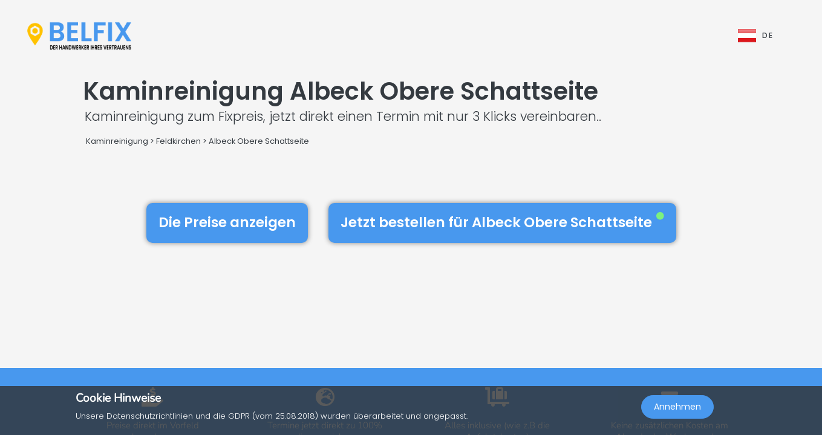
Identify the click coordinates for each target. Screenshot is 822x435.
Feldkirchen (178, 141)
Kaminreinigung (117, 141)
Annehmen (677, 408)
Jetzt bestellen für (502, 222)
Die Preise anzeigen (227, 222)
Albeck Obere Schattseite (259, 141)
